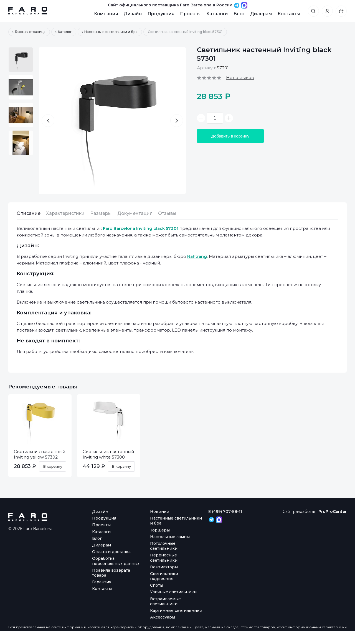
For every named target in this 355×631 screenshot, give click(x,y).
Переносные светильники (164, 558)
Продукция (161, 13)
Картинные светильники (176, 610)
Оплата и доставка (111, 551)
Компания (106, 13)
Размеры (101, 213)
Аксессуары (162, 617)
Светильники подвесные (164, 576)
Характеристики (65, 213)
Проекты (190, 13)
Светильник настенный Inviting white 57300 (108, 454)
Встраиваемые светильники (165, 601)
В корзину (52, 466)
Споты (156, 585)
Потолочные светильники (164, 546)
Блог (239, 13)
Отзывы (167, 213)
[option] (20, 59)
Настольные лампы (170, 536)
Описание (28, 213)
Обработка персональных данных (116, 561)
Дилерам (261, 13)
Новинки (159, 511)
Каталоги (217, 13)
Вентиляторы (164, 566)
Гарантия (101, 581)
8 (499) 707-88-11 (225, 511)
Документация (135, 213)
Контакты (289, 13)
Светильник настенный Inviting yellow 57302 (39, 454)
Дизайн (133, 13)
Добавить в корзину (230, 136)
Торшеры (160, 530)
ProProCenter (332, 511)
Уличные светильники (173, 591)
